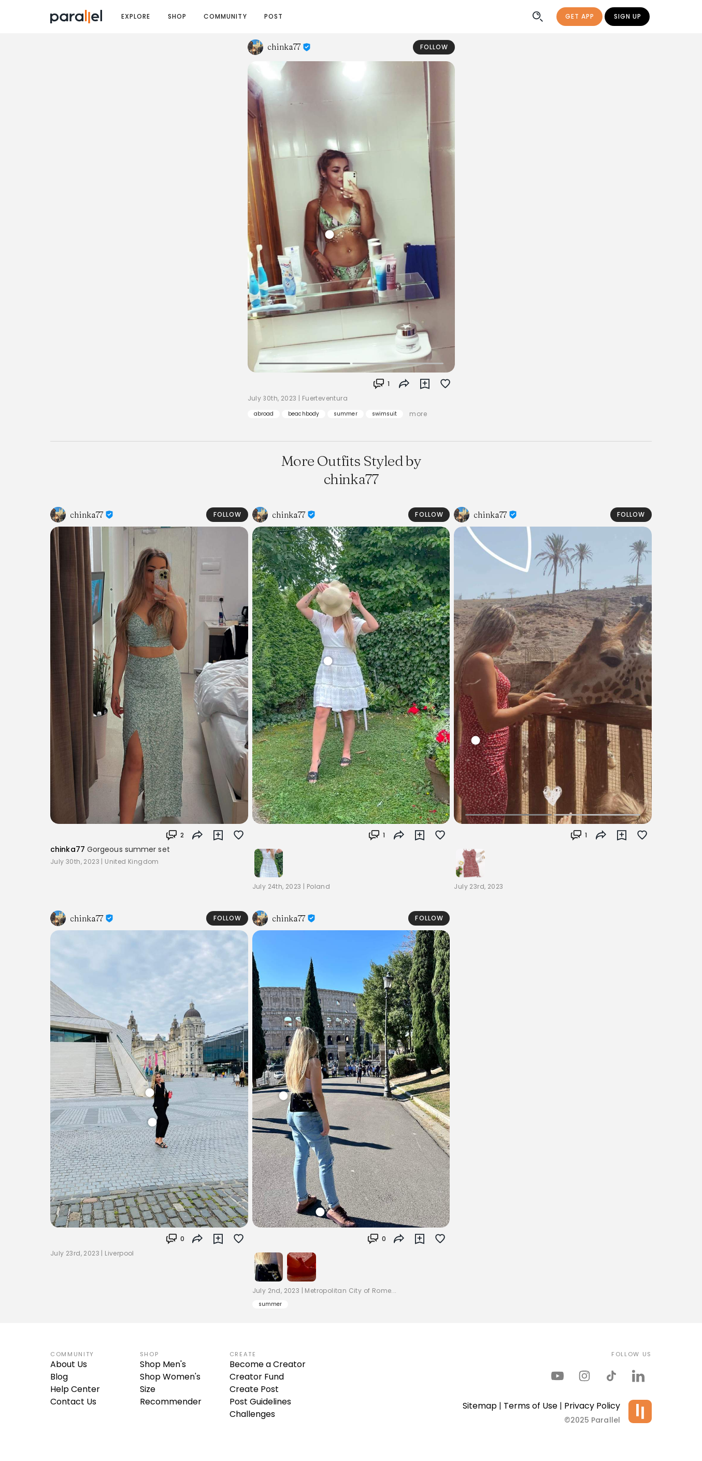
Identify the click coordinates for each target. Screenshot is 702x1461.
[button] (425, 384)
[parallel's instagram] (584, 1375)
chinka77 (67, 849)
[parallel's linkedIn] (638, 1375)
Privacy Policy (592, 1406)
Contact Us (73, 1402)
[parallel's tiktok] (611, 1375)
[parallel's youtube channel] (557, 1375)
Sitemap (480, 1406)
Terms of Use (530, 1406)
